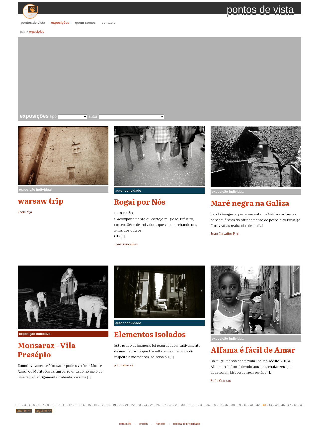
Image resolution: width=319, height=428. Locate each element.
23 (139, 405)
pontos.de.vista (33, 22)
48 (295, 405)
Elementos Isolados (150, 333)
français (160, 423)
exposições (60, 22)
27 (164, 405)
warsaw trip (41, 200)
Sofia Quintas (221, 381)
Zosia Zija (25, 212)
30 (183, 405)
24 (145, 405)
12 (70, 405)
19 (114, 405)
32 (195, 405)
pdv (22, 31)
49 (301, 405)
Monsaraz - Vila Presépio (47, 349)
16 (95, 405)
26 (158, 405)
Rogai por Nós (139, 201)
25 (151, 405)
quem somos (85, 22)
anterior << (24, 411)
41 (251, 405)
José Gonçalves (126, 244)
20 (120, 405)
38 (233, 405)
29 (176, 405)
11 (64, 405)
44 (270, 405)
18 (107, 405)
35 (214, 405)
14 (82, 405)
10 (58, 405)
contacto (109, 22)
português (125, 423)
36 (220, 405)
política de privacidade (186, 423)
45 (276, 405)
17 (101, 405)
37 (226, 405)
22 (133, 405)
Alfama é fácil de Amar (253, 349)
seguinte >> (43, 411)
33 (201, 405)
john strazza (123, 365)
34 (208, 405)
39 (239, 405)
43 (264, 405)
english (143, 423)
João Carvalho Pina (225, 234)
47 (289, 405)
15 (89, 405)
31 (189, 405)
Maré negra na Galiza (250, 202)
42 (258, 405)
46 (283, 405)
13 (76, 405)
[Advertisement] (160, 76)
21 (126, 405)
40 (245, 405)
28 (170, 405)
